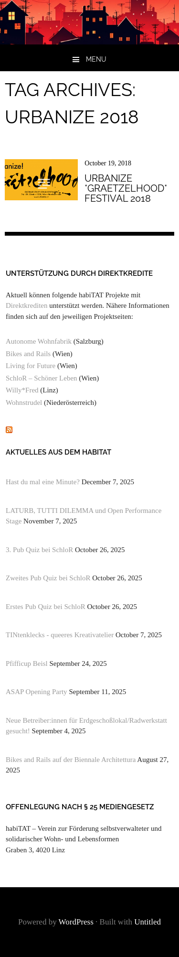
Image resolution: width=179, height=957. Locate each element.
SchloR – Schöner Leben (41, 378)
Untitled (147, 921)
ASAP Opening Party (36, 692)
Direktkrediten (26, 305)
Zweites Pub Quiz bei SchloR (48, 578)
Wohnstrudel (24, 402)
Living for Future (30, 366)
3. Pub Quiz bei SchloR (39, 550)
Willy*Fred (22, 390)
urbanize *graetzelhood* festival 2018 (125, 188)
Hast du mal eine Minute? (43, 482)
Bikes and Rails (28, 354)
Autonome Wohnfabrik (39, 341)
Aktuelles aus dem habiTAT (58, 452)
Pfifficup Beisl (27, 663)
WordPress (76, 921)
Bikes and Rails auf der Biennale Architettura (71, 759)
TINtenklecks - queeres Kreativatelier (60, 635)
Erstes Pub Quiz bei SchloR (45, 606)
